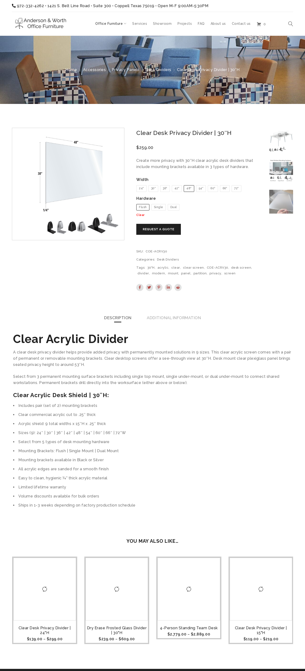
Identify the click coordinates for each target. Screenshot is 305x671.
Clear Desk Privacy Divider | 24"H (44, 631)
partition (200, 274)
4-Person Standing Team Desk (189, 629)
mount (173, 274)
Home (71, 69)
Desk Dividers (158, 69)
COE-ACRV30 (217, 268)
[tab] (114, 319)
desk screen (241, 268)
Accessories (94, 69)
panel (186, 274)
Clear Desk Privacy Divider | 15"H (261, 631)
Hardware (146, 198)
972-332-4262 (30, 6)
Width (142, 179)
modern (158, 274)
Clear (140, 215)
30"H (151, 268)
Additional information (175, 318)
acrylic (163, 268)
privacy (215, 274)
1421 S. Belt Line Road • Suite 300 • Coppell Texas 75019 (100, 6)
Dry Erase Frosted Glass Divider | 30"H (117, 631)
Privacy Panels (126, 69)
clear (175, 268)
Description (114, 318)
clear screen (193, 268)
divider (143, 274)
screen (230, 274)
